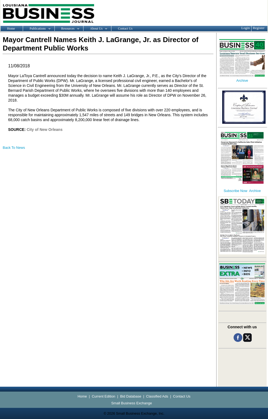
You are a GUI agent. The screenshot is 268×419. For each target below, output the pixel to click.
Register (258, 28)
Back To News (14, 148)
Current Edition (103, 396)
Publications (36, 29)
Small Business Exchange (131, 403)
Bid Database (130, 396)
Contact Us (125, 28)
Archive (242, 80)
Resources (66, 29)
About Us (95, 29)
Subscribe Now (235, 191)
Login (245, 28)
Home (11, 28)
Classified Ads (157, 396)
